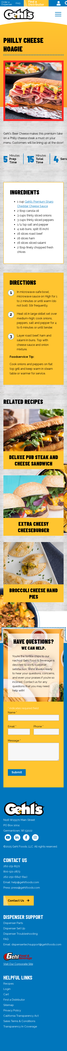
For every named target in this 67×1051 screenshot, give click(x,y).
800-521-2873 (11, 871)
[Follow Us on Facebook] (26, 837)
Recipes (8, 983)
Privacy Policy (12, 1010)
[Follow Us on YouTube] (8, 837)
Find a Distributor (36, 3)
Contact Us (16, 900)
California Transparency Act (21, 1015)
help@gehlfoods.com (25, 882)
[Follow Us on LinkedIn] (17, 837)
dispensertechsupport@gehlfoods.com (36, 944)
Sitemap (8, 1005)
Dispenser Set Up (14, 928)
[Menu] (58, 14)
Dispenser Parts (13, 923)
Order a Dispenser (6, 3)
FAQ (18, 3)
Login (7, 989)
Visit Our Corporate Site (18, 964)
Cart (6, 994)
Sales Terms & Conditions (19, 1021)
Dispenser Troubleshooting (20, 933)
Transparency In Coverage (20, 1026)
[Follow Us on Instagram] (35, 837)
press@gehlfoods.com (25, 887)
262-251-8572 (11, 866)
